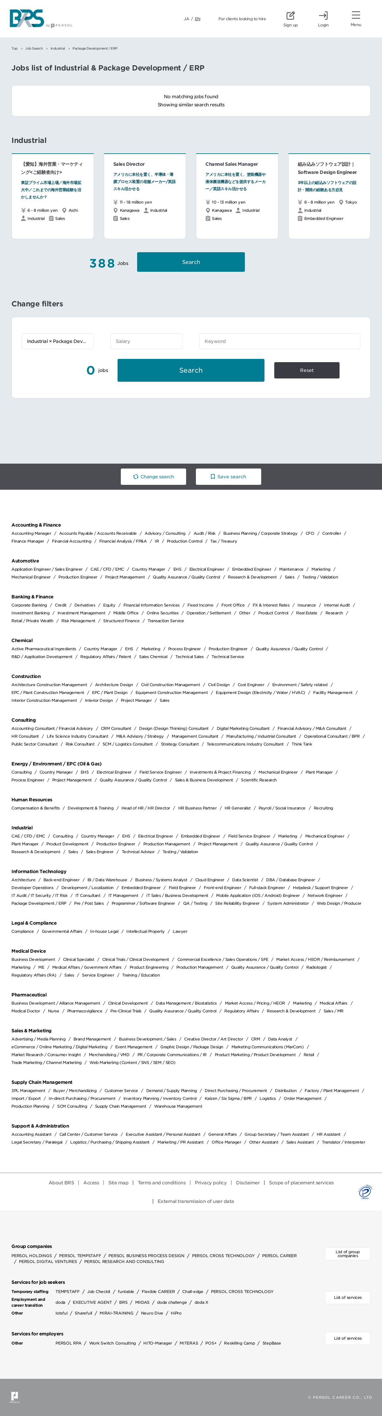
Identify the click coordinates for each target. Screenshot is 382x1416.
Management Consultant (195, 736)
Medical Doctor (25, 1010)
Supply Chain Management (120, 1106)
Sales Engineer (100, 851)
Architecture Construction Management (49, 684)
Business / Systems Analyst (161, 879)
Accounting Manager (31, 533)
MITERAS (189, 1343)
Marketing (320, 569)
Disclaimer (248, 1182)
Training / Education (141, 975)
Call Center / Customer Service (88, 1134)
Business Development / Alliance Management (55, 1003)
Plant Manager (319, 772)
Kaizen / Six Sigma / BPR (228, 1098)
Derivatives (84, 605)
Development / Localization (87, 887)
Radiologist (316, 967)
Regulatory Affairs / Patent (105, 656)
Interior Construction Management (44, 700)
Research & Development (252, 577)
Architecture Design (114, 684)
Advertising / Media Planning (38, 1039)
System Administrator (288, 903)
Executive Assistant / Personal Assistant (163, 1134)
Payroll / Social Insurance (282, 808)
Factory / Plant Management (332, 1090)
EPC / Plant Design (109, 692)
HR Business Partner (197, 808)
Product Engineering (149, 967)
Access (91, 1182)
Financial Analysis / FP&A (123, 541)
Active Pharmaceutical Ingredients (43, 648)
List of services (348, 1297)
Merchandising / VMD (109, 1054)
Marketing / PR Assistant (180, 1142)
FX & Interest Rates (271, 605)
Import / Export (26, 1098)
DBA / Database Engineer (290, 879)
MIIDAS (142, 1302)
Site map (118, 1182)
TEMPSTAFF (68, 1291)
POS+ (210, 1343)
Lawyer (180, 931)
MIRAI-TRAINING (117, 1313)
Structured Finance (121, 620)
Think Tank (302, 744)
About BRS (61, 1182)
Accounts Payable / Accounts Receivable (98, 533)
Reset (307, 370)
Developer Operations (32, 887)
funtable (126, 1291)
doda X (202, 1302)
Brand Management (92, 1039)
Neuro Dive (152, 1313)
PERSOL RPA (69, 1343)
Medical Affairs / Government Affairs (86, 967)
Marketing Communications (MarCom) (267, 1046)
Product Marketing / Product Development (255, 1054)
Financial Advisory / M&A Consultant (312, 728)
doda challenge (172, 1302)
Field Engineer (182, 887)
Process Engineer (184, 648)
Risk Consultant (80, 744)
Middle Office (126, 612)
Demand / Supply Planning (171, 1090)
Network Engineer (325, 895)
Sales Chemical (153, 656)
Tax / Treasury (223, 541)
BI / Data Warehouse (107, 879)
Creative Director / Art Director (213, 1039)
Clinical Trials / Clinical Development (135, 959)
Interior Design (99, 700)
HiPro (176, 1313)
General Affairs (222, 1134)
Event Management (133, 1046)
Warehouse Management (178, 1106)
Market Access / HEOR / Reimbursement (315, 959)
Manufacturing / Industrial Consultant (261, 736)
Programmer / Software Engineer (143, 903)
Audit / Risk (204, 533)
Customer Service (121, 1090)
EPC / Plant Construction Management (47, 692)
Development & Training (90, 808)
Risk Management (78, 620)
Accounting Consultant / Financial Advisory (52, 728)
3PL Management (28, 1090)
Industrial (58, 48)
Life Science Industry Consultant (77, 736)
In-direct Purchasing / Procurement (82, 1098)
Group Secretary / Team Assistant (277, 1134)
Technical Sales (189, 656)
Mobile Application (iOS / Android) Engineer (258, 895)
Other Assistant (264, 1142)
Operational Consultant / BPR (331, 736)
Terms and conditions (161, 1182)
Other (244, 612)
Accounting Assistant (31, 1134)
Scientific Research (259, 779)
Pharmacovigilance (85, 1010)
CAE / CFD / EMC (107, 569)
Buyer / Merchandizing (75, 1090)
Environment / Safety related (299, 684)
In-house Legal (104, 931)
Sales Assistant (300, 1142)
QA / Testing (195, 903)
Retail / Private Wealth (32, 620)
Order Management (302, 1098)
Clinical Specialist (78, 959)
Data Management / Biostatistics (186, 1003)
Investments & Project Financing (220, 772)
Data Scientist (245, 879)
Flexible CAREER (158, 1291)
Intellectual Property (145, 931)
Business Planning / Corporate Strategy (260, 533)
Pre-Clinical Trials (125, 1010)
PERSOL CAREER (279, 1255)
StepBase (272, 1343)
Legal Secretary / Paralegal (36, 1142)
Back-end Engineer (61, 879)
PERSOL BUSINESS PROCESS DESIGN (146, 1255)
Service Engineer (98, 975)
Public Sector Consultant (34, 744)
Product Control (273, 612)
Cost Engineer (251, 684)
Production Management (166, 843)
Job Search (34, 48)
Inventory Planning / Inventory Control (160, 1098)
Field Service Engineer (160, 772)
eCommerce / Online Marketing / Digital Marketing (59, 1046)
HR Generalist (238, 808)
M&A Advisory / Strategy (140, 736)
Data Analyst (280, 1039)
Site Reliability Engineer (237, 903)
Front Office (233, 605)
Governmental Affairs (62, 931)
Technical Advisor (138, 851)
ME (41, 967)
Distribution (285, 1090)
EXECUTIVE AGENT (92, 1302)
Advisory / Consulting (165, 533)
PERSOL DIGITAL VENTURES (48, 1261)
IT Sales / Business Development (177, 895)
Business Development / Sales (147, 1039)
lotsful (61, 1313)
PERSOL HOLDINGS (31, 1255)
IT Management (123, 895)
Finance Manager (27, 541)
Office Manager (226, 1142)
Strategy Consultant (180, 744)
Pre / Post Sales (88, 903)
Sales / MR (333, 1010)
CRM (255, 1039)
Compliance (22, 931)
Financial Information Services (151, 605)
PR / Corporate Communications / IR (172, 1054)
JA (186, 18)
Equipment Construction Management (171, 692)
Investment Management (81, 612)
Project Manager (136, 700)
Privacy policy (211, 1182)
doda (60, 1302)
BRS (123, 1302)
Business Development (33, 959)
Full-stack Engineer (267, 887)
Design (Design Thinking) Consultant (174, 728)
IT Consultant (88, 895)
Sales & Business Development (204, 779)
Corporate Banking (29, 605)
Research (334, 612)
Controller (331, 533)
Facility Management (333, 692)
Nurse (53, 1010)
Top (14, 48)
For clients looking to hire (242, 18)
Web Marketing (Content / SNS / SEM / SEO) (132, 1062)
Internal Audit (337, 605)
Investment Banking (30, 612)
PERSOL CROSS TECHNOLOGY (223, 1255)
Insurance (306, 605)
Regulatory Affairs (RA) (33, 975)
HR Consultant (25, 736)
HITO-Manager (157, 1343)
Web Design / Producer (339, 903)
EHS (177, 569)
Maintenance (291, 569)
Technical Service (228, 656)
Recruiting (323, 808)
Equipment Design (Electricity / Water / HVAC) (260, 692)
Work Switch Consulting (112, 1343)
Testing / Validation (320, 577)
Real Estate (306, 612)
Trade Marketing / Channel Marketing (46, 1062)
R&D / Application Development (41, 656)
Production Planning (30, 1106)
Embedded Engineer (251, 569)
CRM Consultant (116, 728)
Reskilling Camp (239, 1343)
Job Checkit (98, 1291)
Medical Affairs (333, 1003)
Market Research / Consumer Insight (46, 1054)
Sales (289, 577)
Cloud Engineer (209, 879)
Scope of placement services (301, 1182)
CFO (310, 533)
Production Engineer (77, 577)
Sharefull (83, 1313)
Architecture (23, 879)
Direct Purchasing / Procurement (236, 1090)
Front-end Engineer (222, 887)
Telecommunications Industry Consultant (245, 744)
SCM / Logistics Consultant (128, 744)
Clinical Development (128, 1003)
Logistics (268, 1098)
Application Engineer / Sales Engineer (47, 569)
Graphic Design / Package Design (191, 1046)
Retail (309, 1054)
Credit (60, 605)
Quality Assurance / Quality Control (186, 577)
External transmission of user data (196, 1201)
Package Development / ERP (38, 903)
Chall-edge (192, 1291)
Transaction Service (166, 620)
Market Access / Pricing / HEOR (255, 1003)
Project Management (125, 577)
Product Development (67, 843)
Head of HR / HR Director (145, 808)
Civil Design (219, 684)
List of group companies (348, 1253)
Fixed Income (200, 605)
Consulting (21, 772)
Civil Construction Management (170, 684)
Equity (109, 605)
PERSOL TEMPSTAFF (80, 1255)
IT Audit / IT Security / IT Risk (39, 895)
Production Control (184, 541)
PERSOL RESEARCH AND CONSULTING (124, 1261)
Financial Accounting (71, 541)
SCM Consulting (72, 1106)
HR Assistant (329, 1134)
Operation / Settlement (208, 612)
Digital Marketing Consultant (243, 728)
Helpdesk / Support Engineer (320, 887)
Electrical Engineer (206, 569)
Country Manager (148, 569)
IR (157, 541)
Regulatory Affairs (241, 1010)
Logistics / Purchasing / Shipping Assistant (110, 1142)
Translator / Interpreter (343, 1142)
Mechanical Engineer (31, 577)
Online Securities (163, 612)
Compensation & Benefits (35, 808)
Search (191, 262)
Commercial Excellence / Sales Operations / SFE (222, 959)
